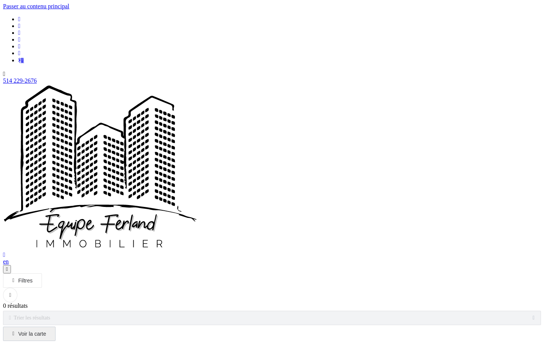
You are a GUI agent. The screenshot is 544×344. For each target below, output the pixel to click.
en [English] (6, 261)
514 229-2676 (20, 80)
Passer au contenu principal (36, 6)
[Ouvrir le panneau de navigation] (7, 269)
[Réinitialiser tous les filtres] (10, 295)
